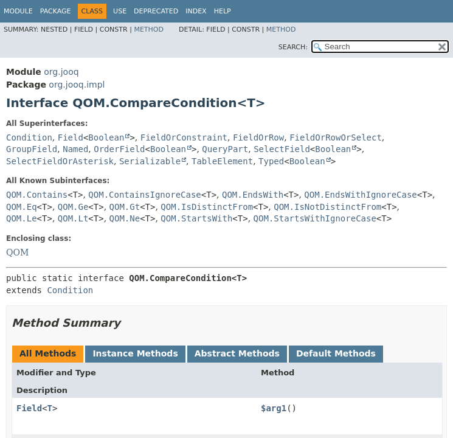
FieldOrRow (258, 137)
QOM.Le (21, 218)
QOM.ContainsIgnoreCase (144, 195)
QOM (17, 252)
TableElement (222, 161)
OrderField (119, 149)
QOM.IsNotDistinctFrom (327, 207)
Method (149, 29)
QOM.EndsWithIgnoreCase (360, 195)
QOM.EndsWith (252, 195)
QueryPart (225, 149)
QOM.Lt (73, 218)
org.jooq (61, 72)
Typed (271, 161)
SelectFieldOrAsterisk (60, 161)
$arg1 (273, 408)
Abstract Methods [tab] (237, 353)
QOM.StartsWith (196, 218)
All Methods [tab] (47, 353)
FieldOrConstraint (183, 137)
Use (119, 11)
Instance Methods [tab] (135, 353)
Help (222, 11)
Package (55, 11)
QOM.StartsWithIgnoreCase (315, 218)
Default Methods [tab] (336, 353)
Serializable (150, 161)
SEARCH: (293, 47)
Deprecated (156, 11)
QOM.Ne (124, 218)
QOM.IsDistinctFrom (207, 207)
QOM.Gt (124, 207)
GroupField (31, 149)
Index (195, 11)
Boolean (106, 137)
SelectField (282, 149)
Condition (29, 137)
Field (70, 137)
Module (18, 11)
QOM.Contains (36, 195)
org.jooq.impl (77, 84)
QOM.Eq (21, 207)
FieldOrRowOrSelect (335, 137)
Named (75, 149)
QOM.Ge (73, 207)
